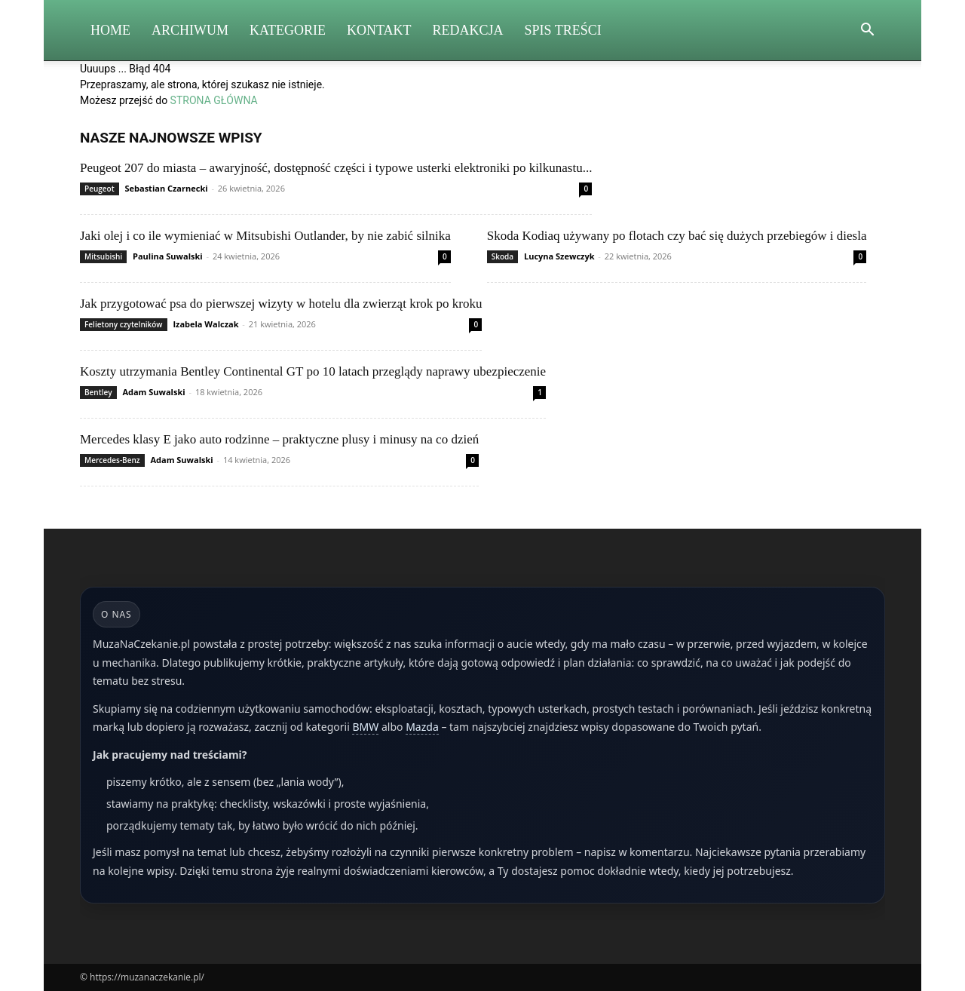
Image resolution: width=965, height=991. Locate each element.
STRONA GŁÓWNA (214, 100)
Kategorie (288, 30)
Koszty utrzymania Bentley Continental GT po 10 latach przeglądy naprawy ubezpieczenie (313, 371)
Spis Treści (563, 30)
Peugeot (99, 188)
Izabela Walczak (205, 324)
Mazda (422, 726)
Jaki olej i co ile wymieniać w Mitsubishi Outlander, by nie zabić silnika (265, 236)
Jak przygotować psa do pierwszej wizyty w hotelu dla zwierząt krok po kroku (281, 303)
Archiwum (190, 30)
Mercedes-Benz (112, 460)
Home (110, 30)
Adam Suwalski (153, 391)
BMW (365, 726)
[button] (867, 31)
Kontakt (379, 30)
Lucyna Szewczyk (559, 256)
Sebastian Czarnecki (165, 188)
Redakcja (468, 30)
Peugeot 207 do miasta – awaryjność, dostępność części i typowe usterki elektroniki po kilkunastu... (336, 168)
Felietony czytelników (123, 324)
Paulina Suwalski (168, 256)
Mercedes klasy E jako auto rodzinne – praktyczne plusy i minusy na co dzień (279, 439)
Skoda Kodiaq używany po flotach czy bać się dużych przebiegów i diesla (677, 236)
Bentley (98, 392)
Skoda (502, 256)
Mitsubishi (103, 256)
